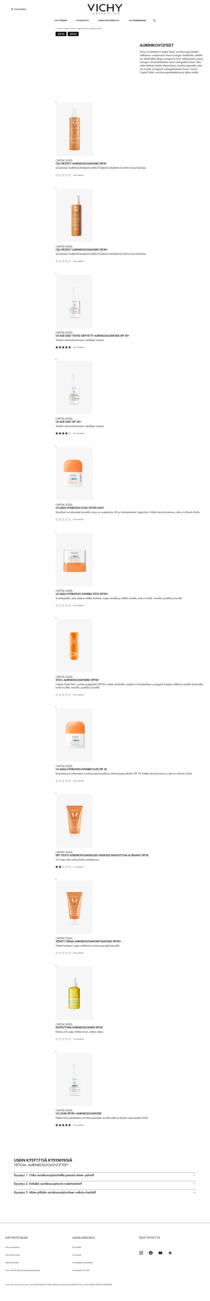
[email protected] (66, 1295)
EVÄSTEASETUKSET (12, 1274)
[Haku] (154, 20)
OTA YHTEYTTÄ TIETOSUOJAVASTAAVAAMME (22, 1281)
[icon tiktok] (170, 1264)
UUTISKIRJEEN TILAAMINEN (82, 1274)
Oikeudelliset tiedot (12, 1266)
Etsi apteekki (76, 1258)
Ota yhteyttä (76, 1266)
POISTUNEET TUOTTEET (81, 1281)
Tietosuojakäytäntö (12, 1258)
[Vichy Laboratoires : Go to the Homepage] (105, 9)
